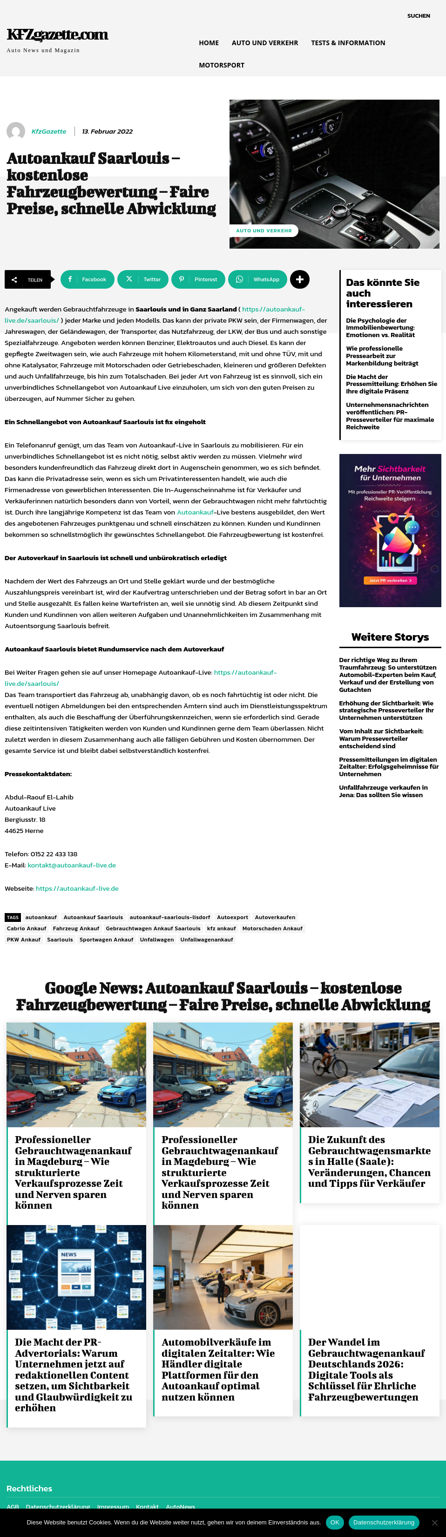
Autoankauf (195, 512)
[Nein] (434, 1522)
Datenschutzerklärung (383, 1522)
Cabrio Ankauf (27, 928)
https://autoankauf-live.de (77, 888)
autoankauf (41, 917)
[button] (418, 16)
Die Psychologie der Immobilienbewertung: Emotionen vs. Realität (379, 316)
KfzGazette (49, 131)
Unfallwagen (157, 939)
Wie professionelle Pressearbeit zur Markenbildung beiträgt (381, 343)
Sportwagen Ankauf (107, 939)
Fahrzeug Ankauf (76, 928)
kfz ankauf (221, 928)
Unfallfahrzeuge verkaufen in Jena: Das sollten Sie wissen (382, 773)
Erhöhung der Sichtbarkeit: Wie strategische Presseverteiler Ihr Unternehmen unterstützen (385, 694)
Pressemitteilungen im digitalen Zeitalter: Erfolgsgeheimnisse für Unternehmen (387, 750)
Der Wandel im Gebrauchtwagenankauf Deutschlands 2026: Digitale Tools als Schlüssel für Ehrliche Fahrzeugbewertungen (370, 1352)
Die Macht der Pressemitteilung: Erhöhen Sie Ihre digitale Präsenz (390, 371)
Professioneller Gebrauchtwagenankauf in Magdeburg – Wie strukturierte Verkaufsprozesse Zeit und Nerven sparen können (75, 1165)
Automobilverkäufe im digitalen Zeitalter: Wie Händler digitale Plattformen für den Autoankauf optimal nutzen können (224, 1352)
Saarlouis (60, 939)
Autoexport (232, 917)
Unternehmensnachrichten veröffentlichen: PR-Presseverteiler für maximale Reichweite (389, 402)
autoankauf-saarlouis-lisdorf (170, 917)
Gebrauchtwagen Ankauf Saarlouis (153, 928)
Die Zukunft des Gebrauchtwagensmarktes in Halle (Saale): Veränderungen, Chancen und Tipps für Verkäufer (367, 1159)
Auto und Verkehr (264, 230)
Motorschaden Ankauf (273, 928)
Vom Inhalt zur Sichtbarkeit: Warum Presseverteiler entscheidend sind (380, 722)
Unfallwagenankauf (207, 939)
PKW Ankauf (24, 939)
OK (335, 1522)
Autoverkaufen (275, 917)
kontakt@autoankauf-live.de (71, 865)
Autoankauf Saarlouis (93, 917)
